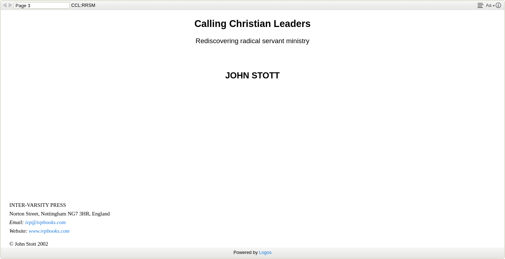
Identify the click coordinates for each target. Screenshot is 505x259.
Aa (490, 5)
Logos (265, 252)
